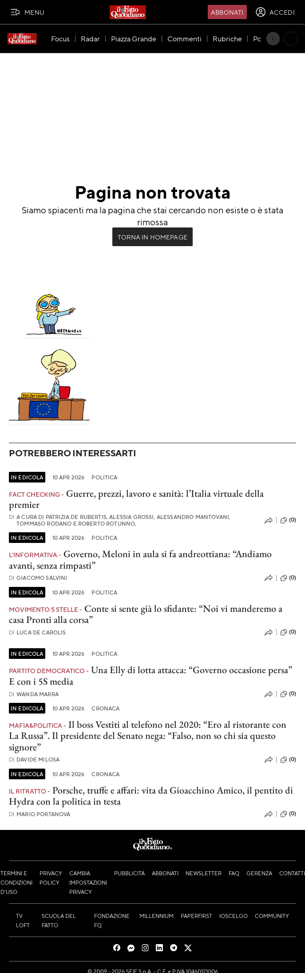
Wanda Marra (34, 694)
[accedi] (275, 12)
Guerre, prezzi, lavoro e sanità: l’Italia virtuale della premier (136, 499)
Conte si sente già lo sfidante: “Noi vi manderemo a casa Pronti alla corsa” (145, 614)
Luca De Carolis (37, 632)
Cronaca (105, 708)
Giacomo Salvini (38, 577)
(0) (288, 520)
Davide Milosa (34, 759)
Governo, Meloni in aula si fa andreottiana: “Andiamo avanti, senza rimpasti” (140, 559)
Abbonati (227, 12)
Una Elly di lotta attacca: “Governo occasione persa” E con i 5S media (150, 675)
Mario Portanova (40, 814)
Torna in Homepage (152, 237)
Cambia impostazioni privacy (88, 882)
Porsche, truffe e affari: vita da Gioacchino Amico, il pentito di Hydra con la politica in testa (151, 796)
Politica (104, 477)
